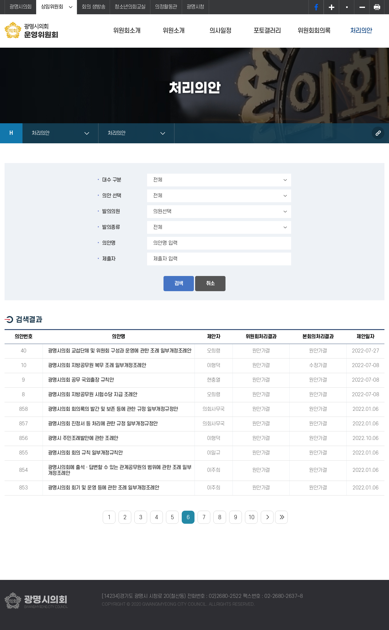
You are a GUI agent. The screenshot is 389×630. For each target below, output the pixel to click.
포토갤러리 (267, 30)
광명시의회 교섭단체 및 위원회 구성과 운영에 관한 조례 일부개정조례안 (119, 351)
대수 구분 (111, 180)
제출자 (108, 259)
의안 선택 (111, 196)
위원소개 (173, 30)
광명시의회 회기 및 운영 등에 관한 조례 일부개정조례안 (103, 488)
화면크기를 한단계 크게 (331, 7)
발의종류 (111, 227)
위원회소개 (126, 30)
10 (251, 517)
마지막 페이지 (281, 517)
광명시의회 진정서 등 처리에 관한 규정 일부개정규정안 (103, 424)
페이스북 (316, 7)
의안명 (108, 243)
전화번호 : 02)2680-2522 (214, 596)
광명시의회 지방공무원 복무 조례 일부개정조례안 (97, 365)
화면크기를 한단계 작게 (361, 7)
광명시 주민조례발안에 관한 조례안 (83, 438)
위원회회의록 (314, 30)
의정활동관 (166, 7)
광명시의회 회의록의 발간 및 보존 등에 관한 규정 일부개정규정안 (113, 409)
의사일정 (220, 30)
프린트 (376, 7)
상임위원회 (52, 7)
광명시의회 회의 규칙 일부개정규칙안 (85, 453)
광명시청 (195, 7)
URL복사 (378, 133)
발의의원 (111, 211)
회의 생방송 (93, 7)
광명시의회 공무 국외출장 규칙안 (81, 380)
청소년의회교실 (130, 7)
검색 (178, 283)
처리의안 (361, 30)
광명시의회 (20, 7)
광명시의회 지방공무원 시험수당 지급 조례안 (92, 394)
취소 (210, 283)
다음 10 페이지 (267, 517)
